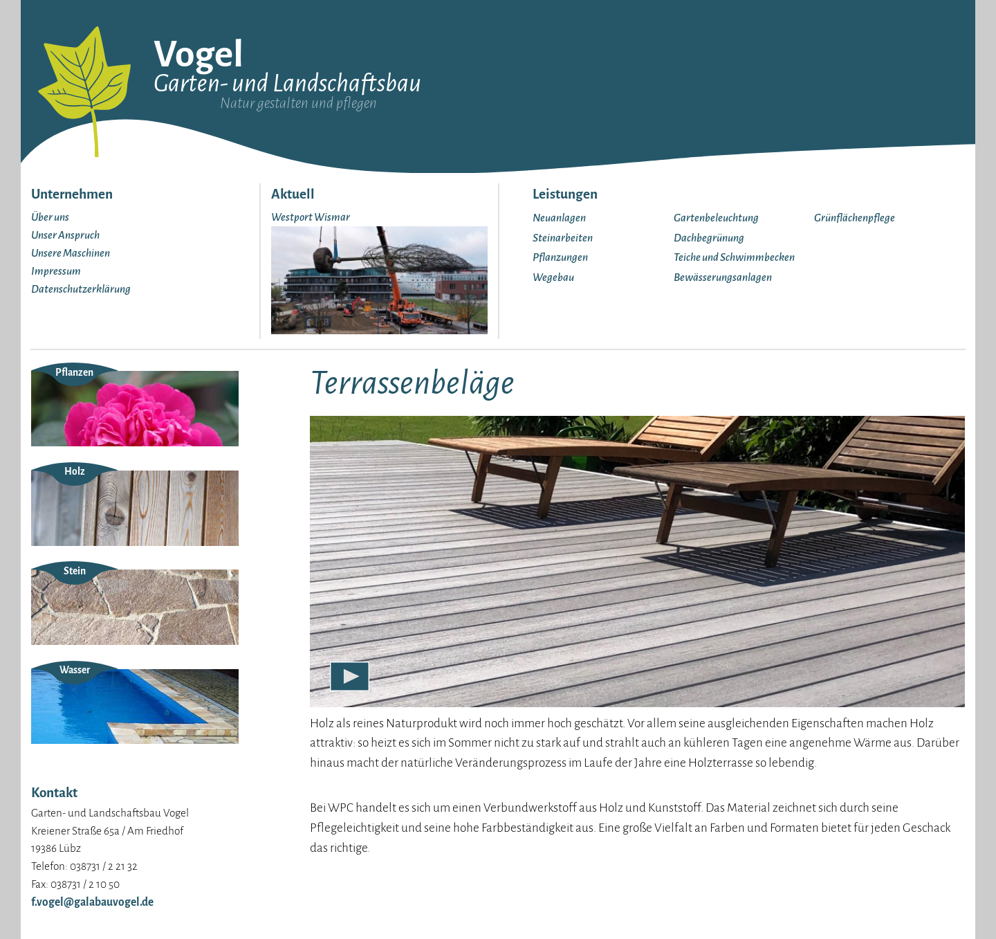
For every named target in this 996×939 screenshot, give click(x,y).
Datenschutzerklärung (81, 289)
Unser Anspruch (65, 235)
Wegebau (553, 277)
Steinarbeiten (563, 238)
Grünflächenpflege (854, 218)
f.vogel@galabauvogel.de (92, 902)
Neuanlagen (559, 218)
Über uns (50, 217)
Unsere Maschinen (70, 253)
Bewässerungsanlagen (723, 277)
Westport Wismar (310, 217)
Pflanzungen (560, 257)
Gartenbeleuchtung (716, 218)
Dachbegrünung (709, 238)
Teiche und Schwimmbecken (734, 257)
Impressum (56, 271)
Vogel (198, 55)
